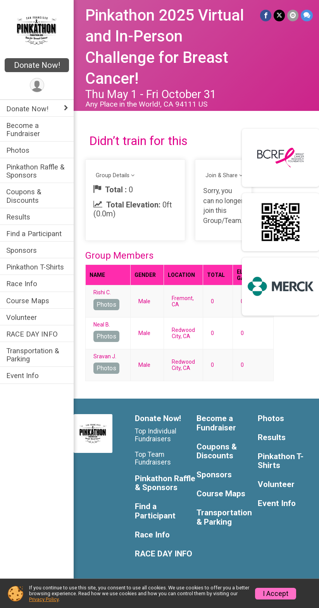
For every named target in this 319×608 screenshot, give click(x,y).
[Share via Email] (292, 15)
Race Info (21, 284)
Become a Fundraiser (23, 129)
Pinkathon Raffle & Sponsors (35, 171)
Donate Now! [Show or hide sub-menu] (27, 109)
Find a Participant (34, 234)
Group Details (112, 175)
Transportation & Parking (32, 355)
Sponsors (21, 250)
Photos (17, 150)
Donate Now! (37, 65)
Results (18, 217)
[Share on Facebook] (265, 15)
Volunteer (21, 317)
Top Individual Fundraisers (155, 435)
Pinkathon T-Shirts (35, 267)
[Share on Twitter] (279, 15)
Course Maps (27, 301)
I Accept (275, 594)
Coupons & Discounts (23, 196)
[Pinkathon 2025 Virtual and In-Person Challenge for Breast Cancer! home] (37, 30)
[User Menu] (37, 85)
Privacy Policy (44, 599)
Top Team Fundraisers (153, 458)
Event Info (22, 375)
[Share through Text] (307, 15)
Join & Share (221, 175)
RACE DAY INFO (32, 334)
